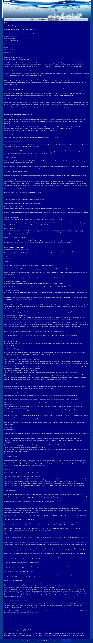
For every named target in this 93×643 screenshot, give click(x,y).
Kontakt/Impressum (64, 19)
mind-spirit (10, 19)
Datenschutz (53, 19)
